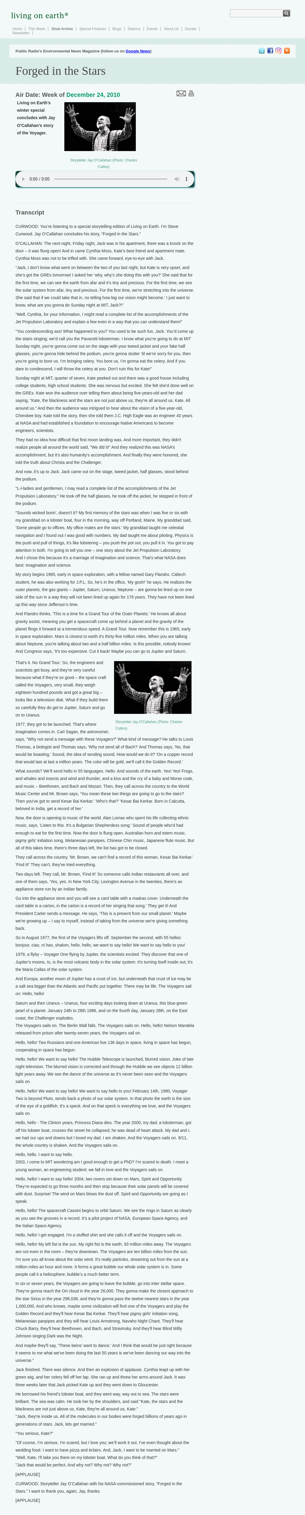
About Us (171, 29)
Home (17, 29)
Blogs (116, 29)
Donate (191, 29)
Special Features (92, 29)
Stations (133, 29)
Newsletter (21, 33)
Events (152, 29)
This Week (36, 29)
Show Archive (62, 29)
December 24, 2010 (93, 94)
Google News (138, 51)
